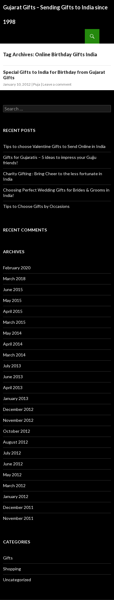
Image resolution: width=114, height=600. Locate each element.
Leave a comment (57, 84)
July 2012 (12, 452)
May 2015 (12, 300)
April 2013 (12, 387)
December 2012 (18, 409)
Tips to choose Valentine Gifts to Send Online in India (54, 146)
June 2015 (13, 289)
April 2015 (12, 311)
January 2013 (15, 398)
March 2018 (14, 278)
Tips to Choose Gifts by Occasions (36, 206)
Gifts (8, 557)
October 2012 (16, 431)
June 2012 (13, 463)
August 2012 (15, 441)
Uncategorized (17, 579)
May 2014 (12, 333)
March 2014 (14, 354)
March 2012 (14, 485)
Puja (36, 84)
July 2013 (12, 365)
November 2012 (18, 420)
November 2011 (18, 518)
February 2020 (16, 267)
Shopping (12, 568)
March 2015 (14, 322)
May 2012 (12, 474)
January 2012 (15, 496)
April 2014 (12, 343)
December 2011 (18, 507)
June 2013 (13, 376)
